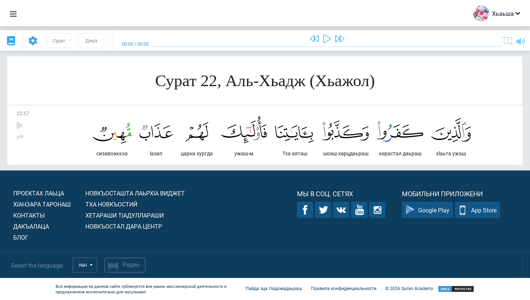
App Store (478, 210)
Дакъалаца (31, 226)
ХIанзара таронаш (42, 204)
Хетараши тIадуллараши (124, 215)
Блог (20, 237)
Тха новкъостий (111, 204)
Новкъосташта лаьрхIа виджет (135, 193)
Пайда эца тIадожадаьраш (273, 288)
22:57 (23, 113)
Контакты (29, 215)
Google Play (427, 210)
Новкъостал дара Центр (123, 226)
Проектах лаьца (38, 193)
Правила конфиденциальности (344, 288)
